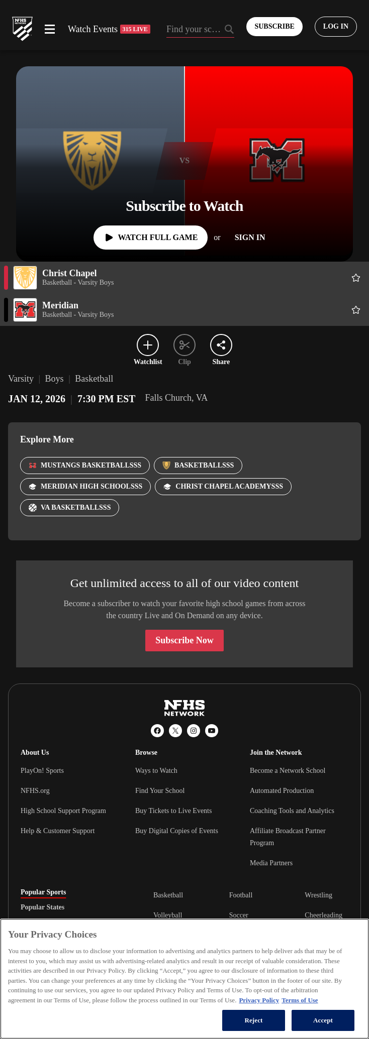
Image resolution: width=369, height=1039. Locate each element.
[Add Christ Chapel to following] (356, 278)
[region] (184, 978)
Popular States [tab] (42, 907)
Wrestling (318, 895)
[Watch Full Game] (151, 237)
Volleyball (167, 915)
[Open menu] (50, 29)
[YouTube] (211, 730)
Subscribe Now (184, 640)
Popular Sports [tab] (43, 892)
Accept (323, 1020)
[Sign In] (250, 237)
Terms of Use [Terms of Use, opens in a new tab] (300, 1000)
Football (241, 895)
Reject (253, 1020)
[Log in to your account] (336, 27)
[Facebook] (157, 730)
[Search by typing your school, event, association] (200, 30)
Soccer (238, 915)
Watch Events (109, 29)
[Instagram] (193, 730)
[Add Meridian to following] (356, 310)
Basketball (168, 895)
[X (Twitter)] (175, 730)
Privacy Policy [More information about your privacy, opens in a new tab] (259, 1000)
